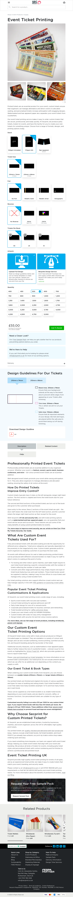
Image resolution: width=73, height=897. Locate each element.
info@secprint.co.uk (16, 356)
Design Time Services (54, 862)
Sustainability (16, 862)
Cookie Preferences (48, 886)
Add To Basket (56, 328)
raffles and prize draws (39, 610)
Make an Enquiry (52, 855)
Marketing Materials (32, 862)
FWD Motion (16, 865)
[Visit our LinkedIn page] (57, 846)
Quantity (11, 287)
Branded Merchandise (33, 860)
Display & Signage (32, 865)
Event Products (17, 14)
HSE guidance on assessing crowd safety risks (36, 584)
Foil (9, 181)
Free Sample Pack (19, 340)
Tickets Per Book (14, 228)
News (13, 857)
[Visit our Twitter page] (61, 846)
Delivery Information (53, 860)
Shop (9, 14)
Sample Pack (50, 857)
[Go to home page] (36, 2)
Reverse (11, 204)
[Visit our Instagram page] (64, 846)
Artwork (11, 251)
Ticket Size (12, 157)
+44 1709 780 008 (25, 878)
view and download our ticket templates (28, 657)
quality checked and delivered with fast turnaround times (35, 732)
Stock (10, 133)
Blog (13, 860)
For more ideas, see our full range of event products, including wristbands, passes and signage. (36, 622)
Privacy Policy (23, 886)
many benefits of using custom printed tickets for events (29, 525)
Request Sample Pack (21, 796)
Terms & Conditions (35, 886)
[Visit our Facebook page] (54, 846)
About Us (14, 855)
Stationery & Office (32, 857)
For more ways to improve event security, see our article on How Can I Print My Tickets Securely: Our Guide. (36, 529)
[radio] (14, 144)
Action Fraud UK (33, 651)
